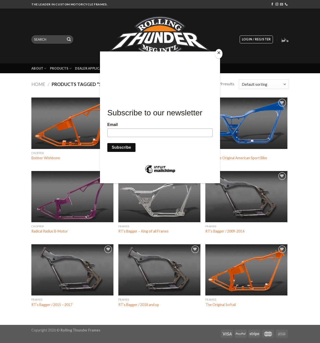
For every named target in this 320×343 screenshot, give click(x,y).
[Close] (218, 54)
